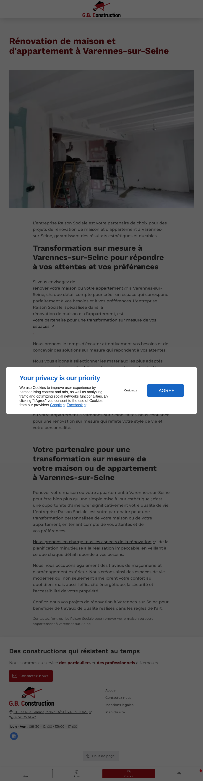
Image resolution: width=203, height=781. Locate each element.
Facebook (75, 405)
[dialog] (101, 390)
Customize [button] (130, 390)
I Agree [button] (165, 390)
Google (56, 405)
